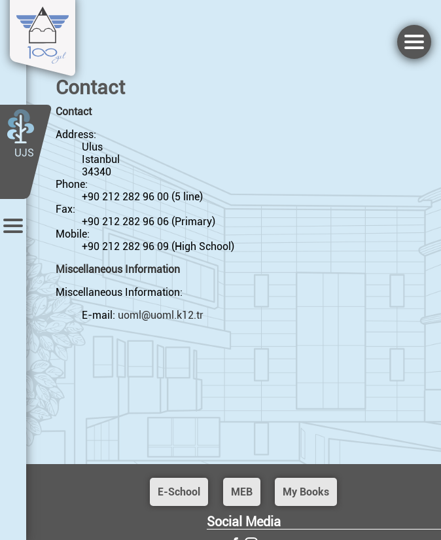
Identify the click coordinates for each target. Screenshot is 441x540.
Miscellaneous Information (118, 269)
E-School (179, 492)
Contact (74, 111)
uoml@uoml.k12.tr (160, 315)
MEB (242, 492)
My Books (306, 492)
